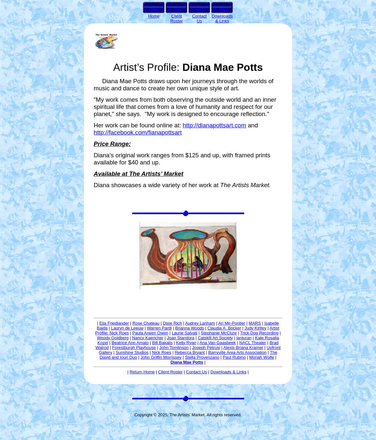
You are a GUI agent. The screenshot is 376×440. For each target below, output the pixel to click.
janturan (243, 337)
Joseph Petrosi (206, 347)
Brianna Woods (189, 328)
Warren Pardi (159, 328)
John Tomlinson (174, 347)
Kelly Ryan (186, 342)
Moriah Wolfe (261, 357)
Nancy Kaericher (147, 337)
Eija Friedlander (114, 323)
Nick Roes (161, 352)
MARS (255, 323)
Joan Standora (181, 337)
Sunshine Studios (132, 352)
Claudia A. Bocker (224, 328)
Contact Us (196, 371)
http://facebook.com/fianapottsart (138, 132)
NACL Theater (252, 342)
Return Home (141, 371)
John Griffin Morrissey (161, 357)
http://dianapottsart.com (214, 125)
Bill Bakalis (162, 342)
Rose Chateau (145, 323)
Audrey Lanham (200, 323)
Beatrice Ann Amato (130, 342)
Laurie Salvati (184, 332)
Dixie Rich (172, 323)
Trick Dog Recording (259, 332)
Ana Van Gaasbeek (217, 342)
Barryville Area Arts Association (237, 352)
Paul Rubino (234, 357)
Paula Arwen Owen (150, 332)
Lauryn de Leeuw (127, 328)
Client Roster (170, 371)
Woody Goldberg (112, 337)
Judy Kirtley (255, 328)
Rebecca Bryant (190, 352)
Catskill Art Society (215, 337)
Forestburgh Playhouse (134, 347)
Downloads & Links (228, 371)
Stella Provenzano (202, 357)
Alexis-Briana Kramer (243, 347)
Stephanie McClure (219, 332)
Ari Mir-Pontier (231, 323)
